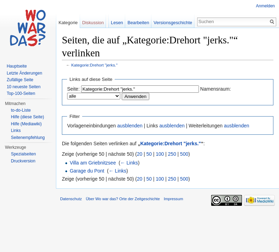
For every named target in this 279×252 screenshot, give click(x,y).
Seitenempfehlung (28, 137)
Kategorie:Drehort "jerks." (94, 65)
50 (149, 154)
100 (160, 154)
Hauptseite (17, 66)
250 (172, 154)
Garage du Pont (87, 171)
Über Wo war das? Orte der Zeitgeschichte (123, 199)
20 (140, 154)
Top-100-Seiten (21, 93)
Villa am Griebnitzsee (93, 163)
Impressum (173, 199)
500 (184, 154)
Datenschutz (71, 199)
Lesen (117, 22)
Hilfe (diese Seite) (27, 116)
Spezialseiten (23, 154)
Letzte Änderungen (24, 73)
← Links (129, 163)
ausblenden (129, 125)
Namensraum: (215, 89)
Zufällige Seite (20, 79)
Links (16, 130)
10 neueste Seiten (24, 86)
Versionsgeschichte (172, 22)
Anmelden (265, 6)
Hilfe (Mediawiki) (26, 123)
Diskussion (93, 22)
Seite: (73, 89)
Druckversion (23, 161)
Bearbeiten (138, 22)
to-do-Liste (21, 110)
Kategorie (68, 22)
